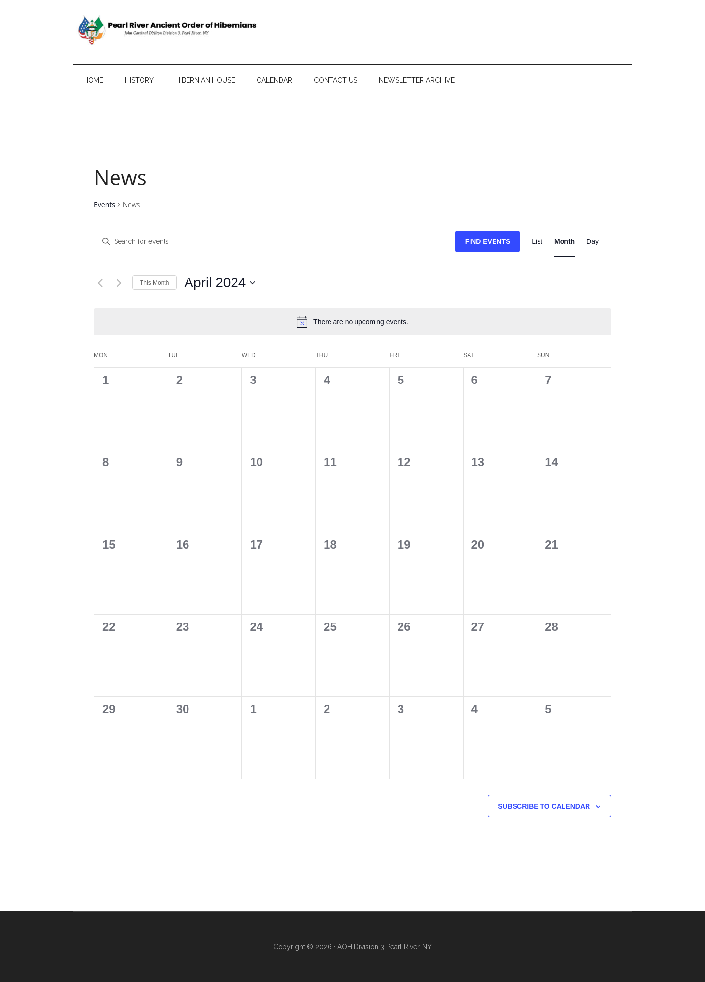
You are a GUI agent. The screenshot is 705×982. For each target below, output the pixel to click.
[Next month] (119, 282)
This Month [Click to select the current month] (154, 282)
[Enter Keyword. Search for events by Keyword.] (274, 241)
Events (104, 204)
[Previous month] (100, 282)
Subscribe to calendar (544, 806)
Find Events (488, 241)
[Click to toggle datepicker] (219, 282)
